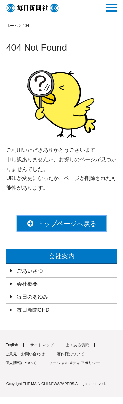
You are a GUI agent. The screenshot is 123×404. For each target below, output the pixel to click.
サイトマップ (42, 345)
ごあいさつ (30, 271)
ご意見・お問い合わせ (25, 354)
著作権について (70, 354)
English (11, 345)
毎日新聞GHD (33, 310)
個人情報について (21, 363)
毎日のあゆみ (32, 297)
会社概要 (27, 284)
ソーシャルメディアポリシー (74, 363)
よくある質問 (77, 345)
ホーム (12, 25)
